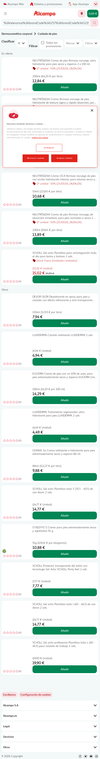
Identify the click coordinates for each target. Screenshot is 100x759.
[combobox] (46, 23)
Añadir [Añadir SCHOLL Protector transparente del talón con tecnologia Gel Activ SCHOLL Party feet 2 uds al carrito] (65, 592)
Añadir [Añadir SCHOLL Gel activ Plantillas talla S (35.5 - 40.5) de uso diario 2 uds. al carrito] (65, 515)
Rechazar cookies (35, 158)
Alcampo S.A (50, 705)
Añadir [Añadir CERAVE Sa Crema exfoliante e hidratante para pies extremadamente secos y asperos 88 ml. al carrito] (65, 476)
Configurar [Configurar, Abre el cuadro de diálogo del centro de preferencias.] (49, 148)
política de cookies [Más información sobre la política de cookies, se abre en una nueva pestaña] (40, 137)
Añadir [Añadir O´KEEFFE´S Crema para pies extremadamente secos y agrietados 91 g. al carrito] (65, 553)
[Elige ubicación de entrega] (82, 13)
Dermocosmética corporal (17, 33)
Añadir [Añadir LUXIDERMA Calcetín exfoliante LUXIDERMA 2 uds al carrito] (65, 361)
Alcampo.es (50, 716)
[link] (35, 694)
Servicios (50, 736)
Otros (50, 747)
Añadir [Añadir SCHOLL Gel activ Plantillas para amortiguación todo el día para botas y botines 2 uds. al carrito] (65, 279)
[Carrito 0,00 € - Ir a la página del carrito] (92, 13)
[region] (50, 137)
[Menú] (5, 13)
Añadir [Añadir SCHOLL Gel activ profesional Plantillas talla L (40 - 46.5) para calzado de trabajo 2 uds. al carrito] (65, 669)
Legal (50, 726)
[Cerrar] (92, 110)
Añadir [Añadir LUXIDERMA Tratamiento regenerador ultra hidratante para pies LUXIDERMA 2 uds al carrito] (65, 438)
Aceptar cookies (64, 158)
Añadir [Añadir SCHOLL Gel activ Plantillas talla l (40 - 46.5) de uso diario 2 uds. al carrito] (65, 630)
